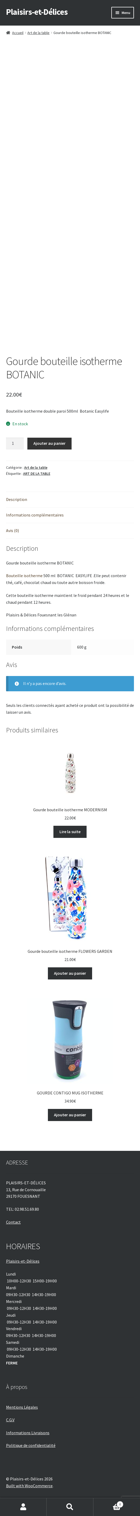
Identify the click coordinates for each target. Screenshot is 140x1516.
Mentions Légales (22, 1407)
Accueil (17, 32)
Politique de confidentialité (31, 1445)
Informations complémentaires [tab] (35, 515)
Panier (108, 1503)
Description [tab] (16, 499)
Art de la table (38, 32)
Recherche (70, 1507)
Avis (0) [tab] (12, 530)
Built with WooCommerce (29, 1485)
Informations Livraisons (27, 1432)
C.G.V (10, 1419)
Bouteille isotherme (24, 575)
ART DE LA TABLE (36, 473)
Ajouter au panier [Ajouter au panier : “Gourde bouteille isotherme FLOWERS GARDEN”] (70, 973)
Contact (13, 1222)
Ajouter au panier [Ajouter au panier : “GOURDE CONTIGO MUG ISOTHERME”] (70, 1114)
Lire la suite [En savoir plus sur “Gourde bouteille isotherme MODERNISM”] (70, 831)
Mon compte (23, 1507)
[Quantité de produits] (15, 444)
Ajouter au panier (49, 443)
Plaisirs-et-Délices (37, 12)
